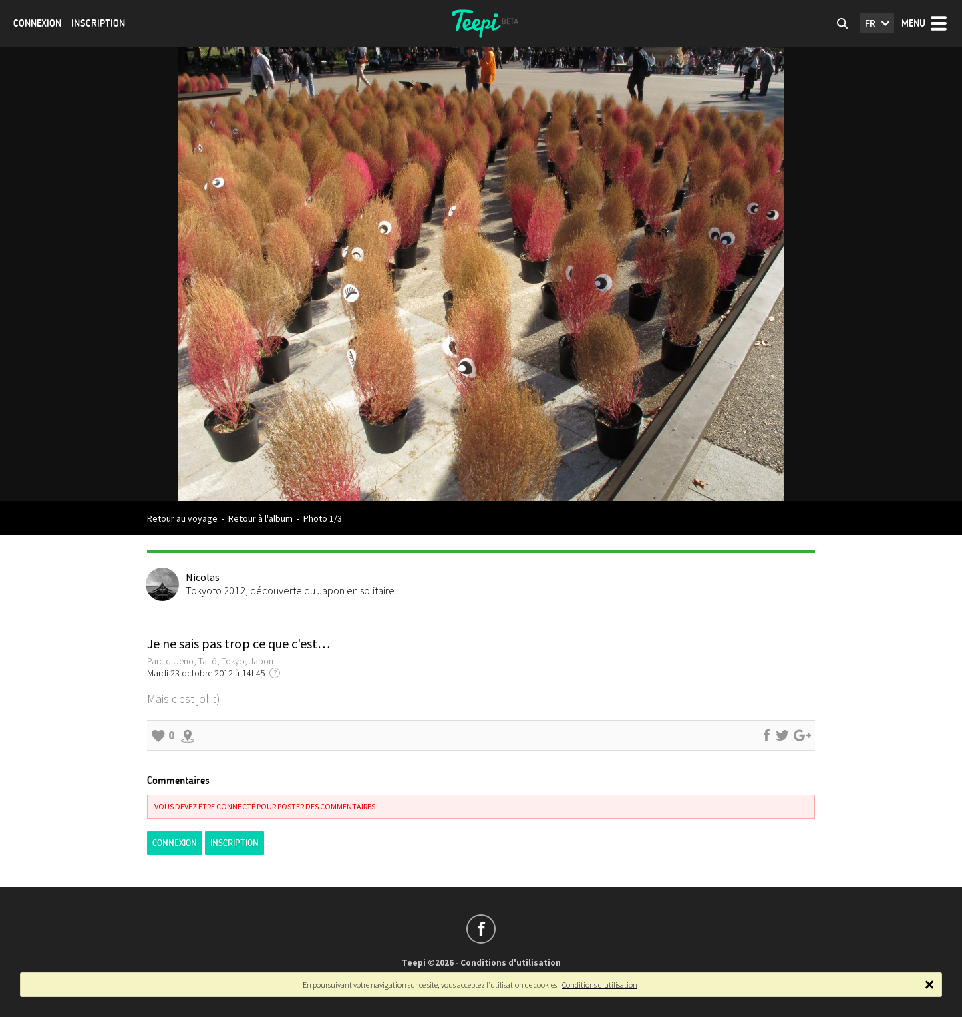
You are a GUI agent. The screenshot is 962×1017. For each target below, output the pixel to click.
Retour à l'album (260, 518)
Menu (913, 23)
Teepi (481, 23)
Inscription (98, 23)
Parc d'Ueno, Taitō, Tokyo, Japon (210, 661)
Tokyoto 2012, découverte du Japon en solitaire (290, 590)
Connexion (37, 23)
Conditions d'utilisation (510, 962)
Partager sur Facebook (766, 735)
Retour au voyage (182, 518)
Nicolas (203, 577)
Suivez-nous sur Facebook (481, 929)
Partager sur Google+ (802, 735)
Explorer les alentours (188, 735)
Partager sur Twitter (782, 735)
